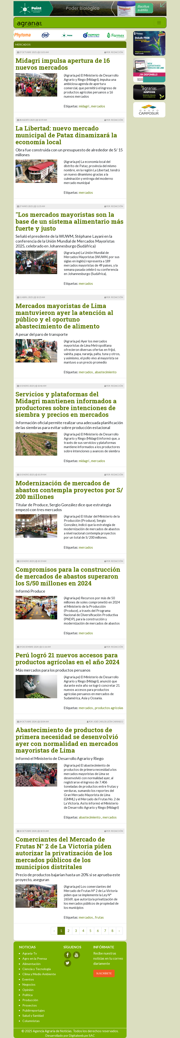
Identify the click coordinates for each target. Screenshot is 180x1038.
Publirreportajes (33, 1010)
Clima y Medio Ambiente (39, 974)
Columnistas (31, 1021)
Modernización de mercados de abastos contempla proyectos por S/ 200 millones (69, 490)
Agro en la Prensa (34, 958)
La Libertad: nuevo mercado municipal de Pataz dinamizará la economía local (66, 135)
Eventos (28, 979)
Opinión (27, 990)
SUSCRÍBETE (104, 973)
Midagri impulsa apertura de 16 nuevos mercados (63, 63)
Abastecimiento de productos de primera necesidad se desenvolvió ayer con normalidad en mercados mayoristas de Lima (67, 740)
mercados (98, 106)
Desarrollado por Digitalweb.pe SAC (70, 1035)
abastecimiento (106, 372)
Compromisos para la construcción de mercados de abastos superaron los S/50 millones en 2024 (68, 576)
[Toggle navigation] (159, 22)
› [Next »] (119, 931)
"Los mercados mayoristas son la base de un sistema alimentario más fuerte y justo (69, 221)
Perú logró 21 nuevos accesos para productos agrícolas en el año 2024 (67, 658)
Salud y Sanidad (33, 1015)
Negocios (28, 984)
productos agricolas (109, 708)
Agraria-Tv (29, 953)
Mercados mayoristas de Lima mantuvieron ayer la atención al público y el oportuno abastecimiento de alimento (64, 316)
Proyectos (29, 1005)
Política (27, 995)
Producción (30, 1000)
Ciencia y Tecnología (36, 969)
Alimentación (31, 964)
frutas (99, 917)
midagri (84, 106)
